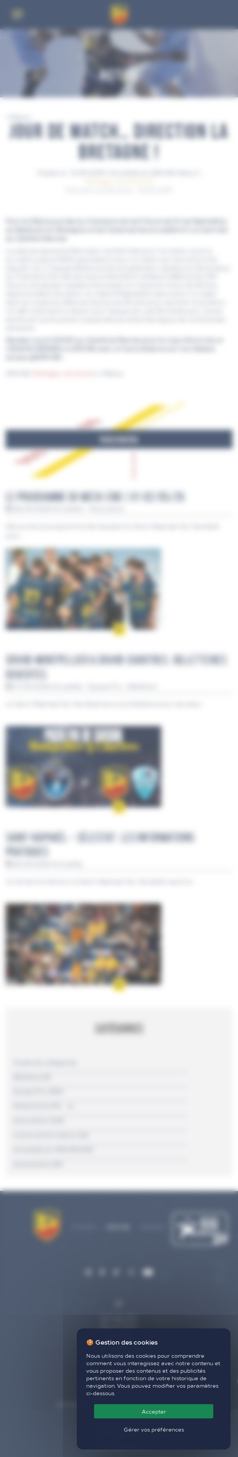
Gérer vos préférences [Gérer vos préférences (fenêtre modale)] (154, 1429)
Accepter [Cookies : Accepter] (154, 1411)
